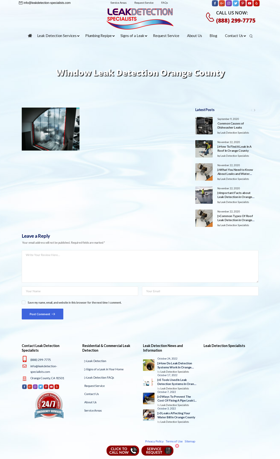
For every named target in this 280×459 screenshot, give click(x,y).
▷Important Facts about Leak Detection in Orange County (234, 197)
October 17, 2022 (167, 375)
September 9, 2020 (228, 118)
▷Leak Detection (95, 361)
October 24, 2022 (167, 358)
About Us (90, 402)
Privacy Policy (154, 441)
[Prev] (251, 110)
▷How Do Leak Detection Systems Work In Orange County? (174, 367)
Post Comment (40, 314)
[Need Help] (45, 3)
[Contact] (210, 17)
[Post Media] (204, 125)
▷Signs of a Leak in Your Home (104, 369)
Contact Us (91, 394)
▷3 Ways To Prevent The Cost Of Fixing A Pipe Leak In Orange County (176, 400)
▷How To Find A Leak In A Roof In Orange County (234, 148)
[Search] (251, 36)
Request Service (94, 385)
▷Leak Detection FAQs (99, 377)
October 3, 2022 (166, 408)
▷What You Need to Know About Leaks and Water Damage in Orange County (235, 173)
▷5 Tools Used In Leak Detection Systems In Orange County (177, 384)
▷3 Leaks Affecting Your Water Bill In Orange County (176, 415)
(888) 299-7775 (236, 20)
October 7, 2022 (166, 391)
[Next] (254, 110)
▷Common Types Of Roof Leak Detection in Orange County (235, 220)
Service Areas (93, 410)
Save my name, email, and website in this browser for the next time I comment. (75, 302)
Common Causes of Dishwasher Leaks (230, 125)
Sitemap (190, 441)
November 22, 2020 (228, 142)
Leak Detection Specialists (235, 132)
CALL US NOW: (232, 12)
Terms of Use (174, 441)
